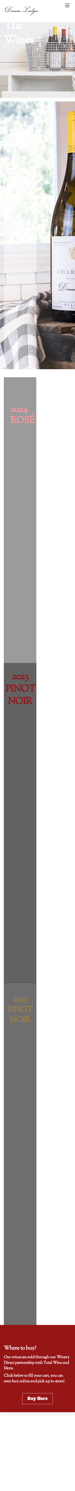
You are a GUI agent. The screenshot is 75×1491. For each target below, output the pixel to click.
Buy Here (37, 1398)
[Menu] (67, 5)
